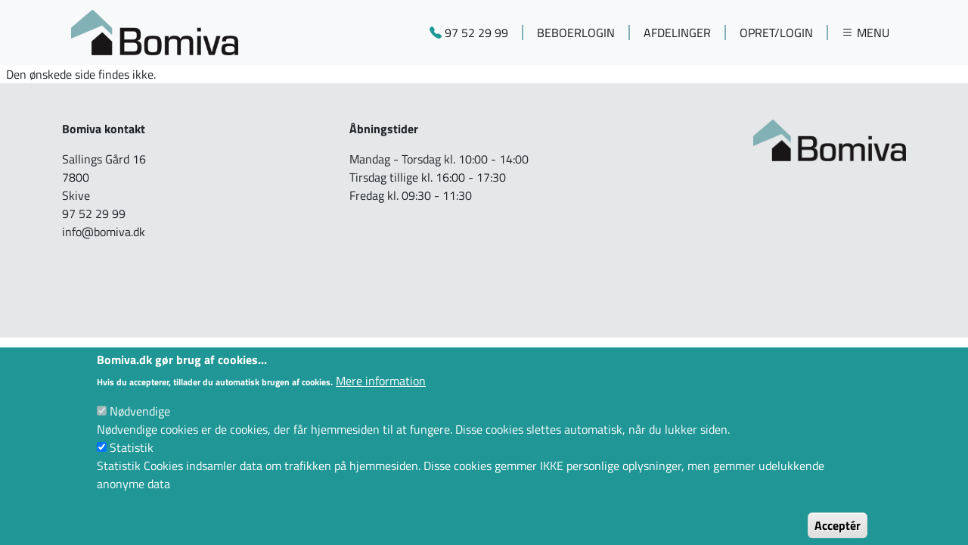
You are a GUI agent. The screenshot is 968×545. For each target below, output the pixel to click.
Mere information (381, 394)
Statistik (132, 460)
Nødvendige (140, 424)
